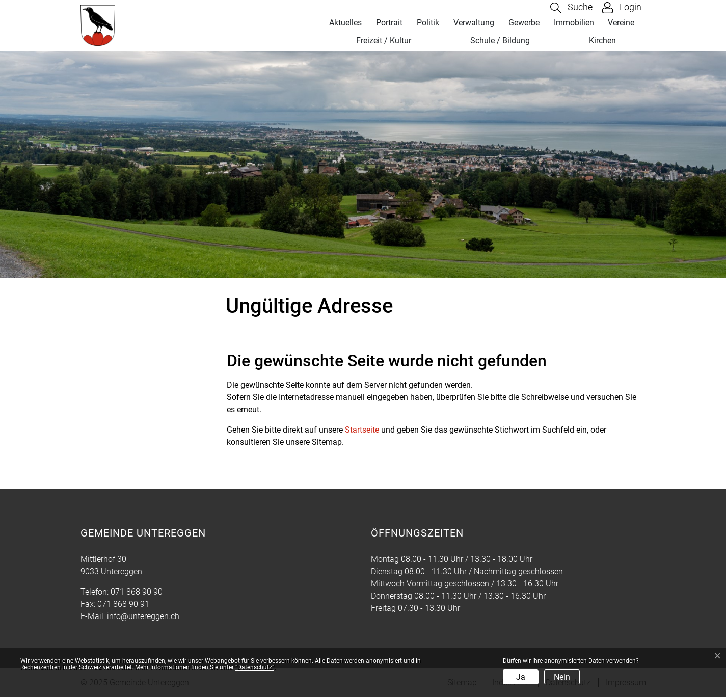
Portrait (389, 23)
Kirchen (602, 40)
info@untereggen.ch (143, 616)
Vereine (621, 23)
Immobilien (574, 23)
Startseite (362, 430)
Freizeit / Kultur (383, 40)
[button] (571, 8)
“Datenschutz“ (254, 667)
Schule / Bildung (500, 40)
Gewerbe (524, 23)
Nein (562, 677)
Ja (520, 677)
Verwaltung (473, 23)
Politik (428, 23)
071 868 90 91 (123, 604)
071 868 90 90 (137, 592)
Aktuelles (345, 23)
